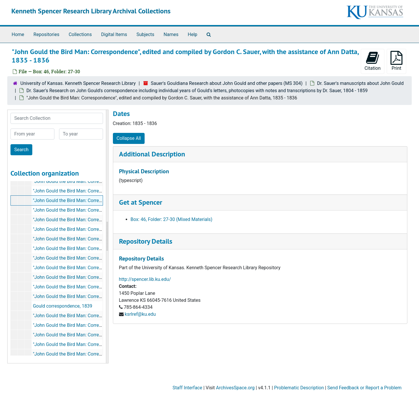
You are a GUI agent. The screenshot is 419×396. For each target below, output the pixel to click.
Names (171, 34)
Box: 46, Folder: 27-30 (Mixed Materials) (171, 219)
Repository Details (145, 241)
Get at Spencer (140, 202)
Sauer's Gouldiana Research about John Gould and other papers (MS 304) (227, 83)
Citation (373, 61)
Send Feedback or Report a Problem (364, 387)
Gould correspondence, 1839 (62, 306)
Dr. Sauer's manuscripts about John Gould (360, 83)
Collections (80, 34)
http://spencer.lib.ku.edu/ (145, 279)
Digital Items (114, 34)
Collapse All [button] (129, 138)
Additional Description (152, 153)
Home (18, 34)
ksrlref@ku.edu (140, 314)
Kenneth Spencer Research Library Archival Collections (91, 10)
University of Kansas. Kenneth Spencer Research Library (78, 83)
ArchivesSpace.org (235, 387)
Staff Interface (187, 387)
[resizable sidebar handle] (107, 236)
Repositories (46, 34)
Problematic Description (299, 387)
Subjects (145, 34)
